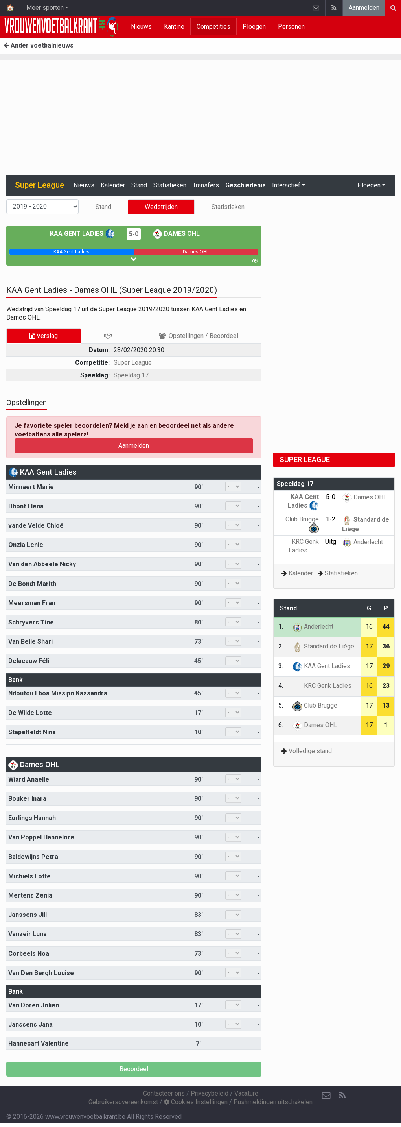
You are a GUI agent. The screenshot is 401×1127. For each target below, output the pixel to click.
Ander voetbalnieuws (39, 45)
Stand (139, 185)
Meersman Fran (31, 603)
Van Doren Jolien (33, 1005)
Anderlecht (362, 542)
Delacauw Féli (28, 661)
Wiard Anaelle (28, 779)
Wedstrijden (161, 207)
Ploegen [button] (369, 185)
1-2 (330, 519)
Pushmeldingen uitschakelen (273, 1102)
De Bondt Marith (32, 584)
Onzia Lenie (25, 545)
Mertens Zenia (30, 895)
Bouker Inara (27, 798)
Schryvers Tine (31, 622)
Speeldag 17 (131, 375)
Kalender (113, 185)
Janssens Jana (30, 1024)
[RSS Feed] (342, 1095)
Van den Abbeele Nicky (42, 564)
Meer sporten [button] (45, 7)
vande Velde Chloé (36, 525)
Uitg (330, 541)
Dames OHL (176, 233)
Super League (133, 362)
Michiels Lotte (29, 876)
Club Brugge (314, 705)
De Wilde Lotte (30, 713)
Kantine (174, 26)
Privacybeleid (209, 1093)
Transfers (206, 185)
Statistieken (169, 185)
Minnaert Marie (31, 487)
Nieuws (141, 26)
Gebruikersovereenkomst (123, 1102)
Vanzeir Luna (27, 934)
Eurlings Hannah (32, 818)
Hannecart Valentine (38, 1043)
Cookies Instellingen (196, 1102)
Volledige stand (310, 751)
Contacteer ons (164, 1093)
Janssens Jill (27, 914)
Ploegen (254, 26)
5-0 (133, 234)
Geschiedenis (245, 185)
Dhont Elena (26, 506)
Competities (213, 26)
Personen (291, 26)
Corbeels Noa (28, 953)
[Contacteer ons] (326, 1095)
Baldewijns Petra (33, 857)
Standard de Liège (323, 646)
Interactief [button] (286, 185)
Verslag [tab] (43, 336)
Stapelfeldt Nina (32, 732)
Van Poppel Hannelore (41, 837)
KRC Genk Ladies (321, 685)
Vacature (246, 1093)
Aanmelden (364, 7)
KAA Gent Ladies (82, 233)
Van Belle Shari (30, 641)
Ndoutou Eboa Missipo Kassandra (57, 693)
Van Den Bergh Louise (41, 973)
